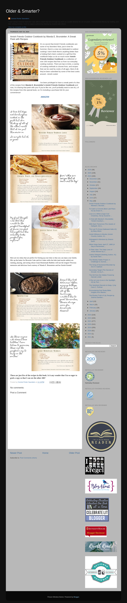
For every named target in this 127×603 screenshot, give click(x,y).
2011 (90, 337)
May (91, 201)
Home (45, 453)
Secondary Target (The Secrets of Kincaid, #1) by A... (101, 271)
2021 (90, 321)
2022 (90, 318)
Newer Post (16, 453)
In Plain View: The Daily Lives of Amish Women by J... (100, 250)
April (91, 301)
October (93, 185)
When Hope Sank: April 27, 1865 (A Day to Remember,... (102, 245)
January (93, 311)
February (93, 308)
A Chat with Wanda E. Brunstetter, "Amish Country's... (101, 220)
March (92, 304)
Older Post (74, 453)
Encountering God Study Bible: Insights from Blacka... (100, 291)
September (94, 188)
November (93, 182)
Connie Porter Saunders (20, 18)
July (91, 195)
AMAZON (45, 97)
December (93, 179)
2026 (90, 170)
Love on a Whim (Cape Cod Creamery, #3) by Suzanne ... (100, 215)
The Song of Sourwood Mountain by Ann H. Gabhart (102, 266)
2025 (90, 173)
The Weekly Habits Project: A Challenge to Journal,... (99, 261)
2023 (90, 315)
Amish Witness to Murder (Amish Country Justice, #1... (101, 235)
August (92, 191)
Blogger (76, 597)
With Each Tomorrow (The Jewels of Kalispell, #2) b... (102, 225)
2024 (90, 176)
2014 (90, 334)
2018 (90, 331)
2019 (90, 327)
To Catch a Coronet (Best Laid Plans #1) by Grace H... (102, 210)
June (92, 198)
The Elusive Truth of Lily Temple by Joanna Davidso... (101, 296)
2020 (90, 324)
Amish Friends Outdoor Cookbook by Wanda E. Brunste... (102, 204)
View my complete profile (17, 27)
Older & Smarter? (22, 11)
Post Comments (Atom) (28, 458)
